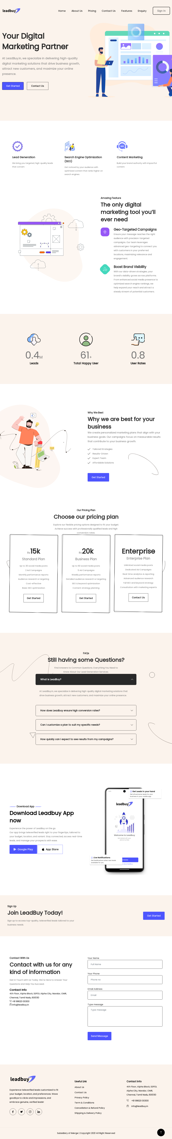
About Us (77, 11)
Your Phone (94, 973)
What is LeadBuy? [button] (50, 679)
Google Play (23, 849)
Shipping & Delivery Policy (88, 1113)
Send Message (99, 1036)
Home (62, 11)
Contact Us (109, 11)
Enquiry (142, 11)
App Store (50, 849)
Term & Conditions (84, 1102)
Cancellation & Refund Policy (90, 1107)
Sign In (161, 10)
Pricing (92, 11)
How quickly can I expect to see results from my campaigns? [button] (76, 739)
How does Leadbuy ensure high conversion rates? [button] (70, 710)
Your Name (93, 958)
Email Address (95, 989)
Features (126, 11)
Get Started (13, 85)
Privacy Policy (82, 1097)
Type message (95, 1004)
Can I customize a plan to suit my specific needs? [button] (70, 724)
